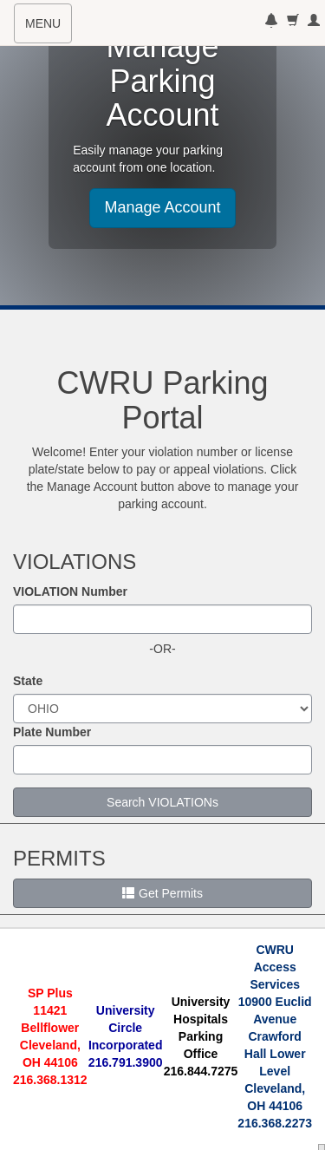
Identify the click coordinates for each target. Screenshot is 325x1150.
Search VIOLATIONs (162, 802)
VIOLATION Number (70, 591)
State (27, 681)
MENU (48, 28)
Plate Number (52, 732)
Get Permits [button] (162, 893)
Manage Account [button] (162, 207)
